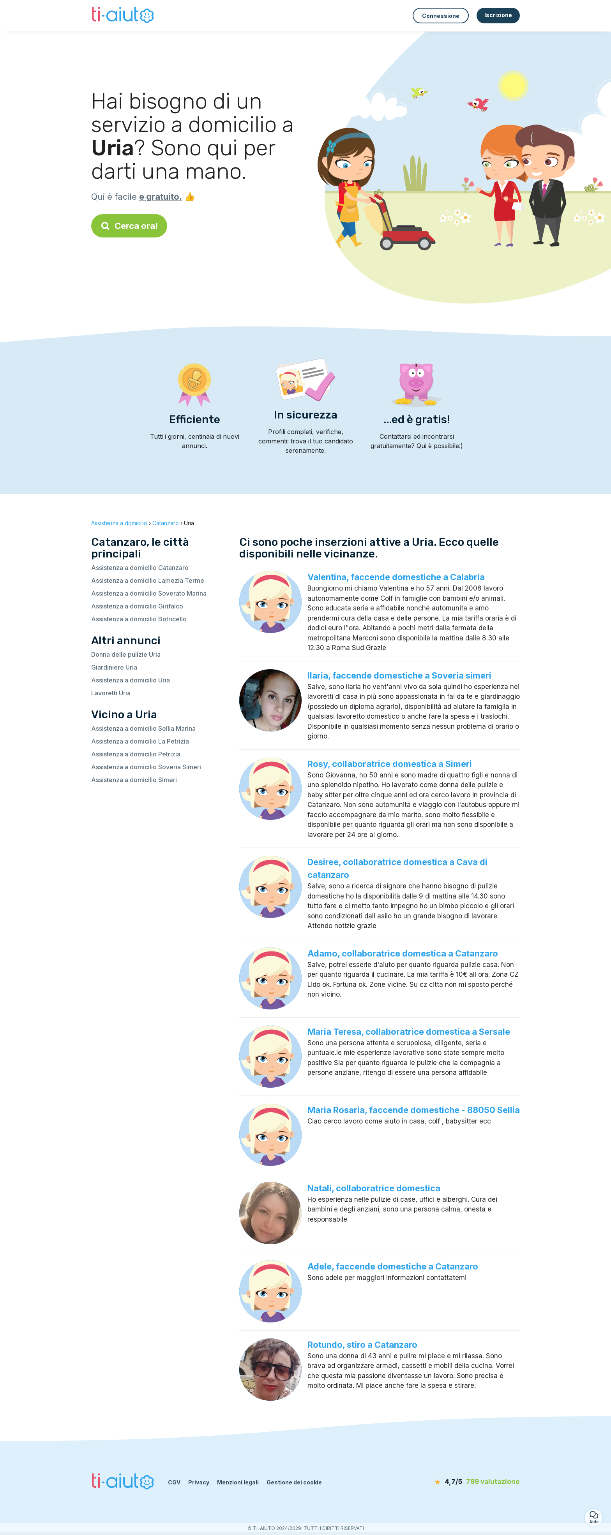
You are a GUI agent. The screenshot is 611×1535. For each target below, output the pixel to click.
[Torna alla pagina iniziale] (123, 15)
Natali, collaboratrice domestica (373, 1188)
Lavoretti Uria (111, 693)
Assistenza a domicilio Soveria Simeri (146, 767)
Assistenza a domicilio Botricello (139, 619)
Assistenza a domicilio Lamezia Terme (147, 580)
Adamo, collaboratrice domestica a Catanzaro (402, 953)
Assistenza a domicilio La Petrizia (140, 741)
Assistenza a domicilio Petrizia (135, 754)
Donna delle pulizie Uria (126, 654)
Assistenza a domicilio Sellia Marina (143, 728)
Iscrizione (498, 15)
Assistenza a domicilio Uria (130, 680)
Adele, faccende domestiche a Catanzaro (392, 1266)
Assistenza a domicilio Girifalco (137, 606)
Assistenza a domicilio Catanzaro (140, 567)
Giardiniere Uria (114, 667)
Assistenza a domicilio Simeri (134, 780)
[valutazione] (475, 1482)
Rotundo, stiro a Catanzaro (362, 1345)
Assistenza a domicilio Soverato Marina (149, 593)
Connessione (440, 15)
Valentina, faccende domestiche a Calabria (396, 577)
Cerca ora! (129, 226)
